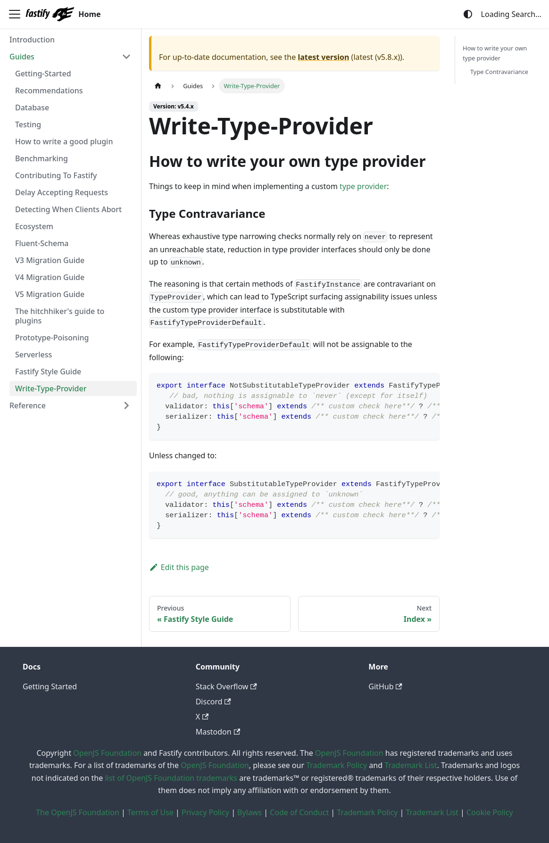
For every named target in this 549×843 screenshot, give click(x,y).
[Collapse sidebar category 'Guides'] (126, 56)
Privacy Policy (205, 812)
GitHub (385, 686)
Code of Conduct (299, 812)
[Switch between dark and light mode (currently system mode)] (467, 14)
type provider (363, 186)
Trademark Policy (336, 765)
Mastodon (218, 732)
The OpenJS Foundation (77, 812)
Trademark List (410, 765)
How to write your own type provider (495, 53)
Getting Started (50, 686)
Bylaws (249, 812)
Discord (213, 701)
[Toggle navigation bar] (15, 14)
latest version (323, 57)
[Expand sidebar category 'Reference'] (126, 405)
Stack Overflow (226, 686)
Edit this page (179, 567)
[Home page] (158, 85)
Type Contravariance (499, 71)
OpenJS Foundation (107, 753)
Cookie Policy (489, 812)
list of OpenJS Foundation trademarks (171, 778)
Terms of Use (150, 812)
